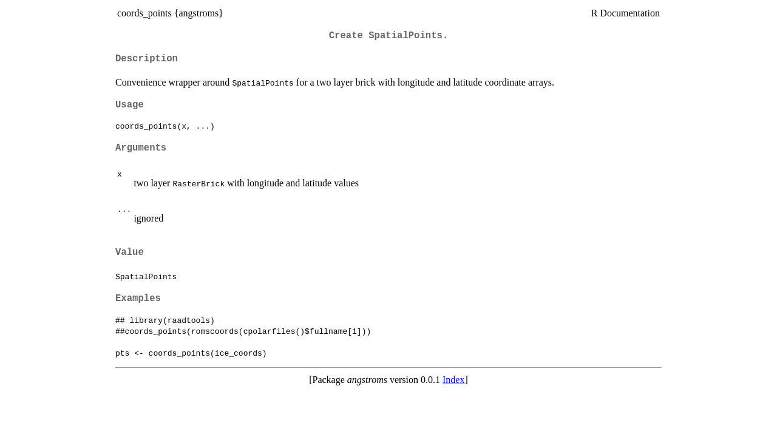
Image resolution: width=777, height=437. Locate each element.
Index (453, 379)
